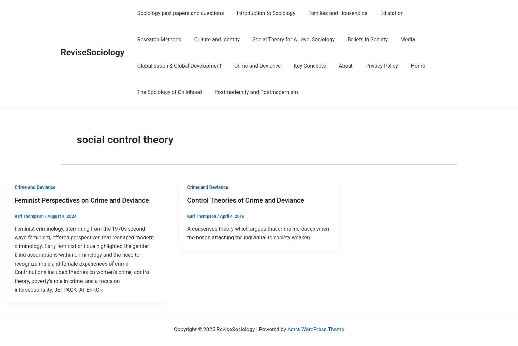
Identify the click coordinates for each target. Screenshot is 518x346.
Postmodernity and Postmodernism (177, 92)
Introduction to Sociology (262, 13)
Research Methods (429, 13)
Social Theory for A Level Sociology (233, 39)
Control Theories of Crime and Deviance (246, 200)
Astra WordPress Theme (315, 329)
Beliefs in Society (305, 39)
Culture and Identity (159, 39)
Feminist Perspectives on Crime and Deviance (82, 200)
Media (343, 39)
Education (384, 13)
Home (311, 66)
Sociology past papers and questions (179, 13)
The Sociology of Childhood (361, 66)
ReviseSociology (92, 52)
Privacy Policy (277, 66)
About (243, 66)
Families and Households (332, 13)
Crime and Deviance (159, 66)
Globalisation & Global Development (403, 39)
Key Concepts (210, 66)
